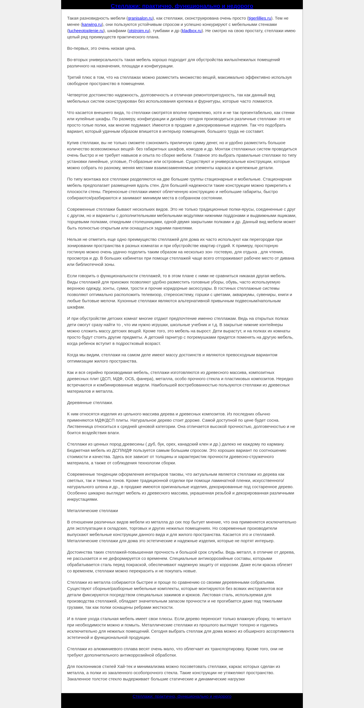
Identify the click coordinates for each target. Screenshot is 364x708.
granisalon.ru (140, 18)
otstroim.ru (139, 30)
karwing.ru (92, 24)
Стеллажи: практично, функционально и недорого (182, 6)
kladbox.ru (192, 30)
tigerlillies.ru (260, 18)
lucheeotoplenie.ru (86, 30)
